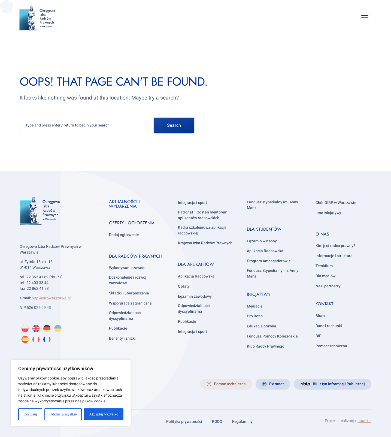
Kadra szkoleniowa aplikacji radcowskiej (202, 230)
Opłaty (184, 286)
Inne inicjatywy (328, 213)
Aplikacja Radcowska (196, 276)
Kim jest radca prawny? (335, 246)
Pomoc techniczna (331, 346)
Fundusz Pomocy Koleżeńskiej (273, 336)
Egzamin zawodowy (195, 296)
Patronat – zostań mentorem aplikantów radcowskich (202, 215)
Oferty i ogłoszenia (132, 223)
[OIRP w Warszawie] (44, 19)
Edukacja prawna (261, 326)
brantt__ (364, 421)
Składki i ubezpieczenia (129, 293)
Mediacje (254, 306)
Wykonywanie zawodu (128, 268)
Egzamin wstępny (262, 241)
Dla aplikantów (196, 264)
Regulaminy (242, 421)
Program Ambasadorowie (268, 261)
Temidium (324, 266)
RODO (217, 421)
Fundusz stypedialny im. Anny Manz (272, 205)
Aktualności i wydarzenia (124, 204)
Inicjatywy (259, 294)
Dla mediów (325, 276)
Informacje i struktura (334, 256)
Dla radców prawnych (135, 256)
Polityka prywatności (184, 421)
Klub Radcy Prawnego (265, 346)
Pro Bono (255, 316)
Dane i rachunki (329, 326)
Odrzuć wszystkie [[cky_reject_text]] (63, 414)
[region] (71, 393)
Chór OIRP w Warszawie (336, 203)
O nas (322, 234)
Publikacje (118, 328)
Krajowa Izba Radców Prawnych (205, 243)
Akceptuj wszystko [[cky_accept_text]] (103, 414)
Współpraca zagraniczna (130, 303)
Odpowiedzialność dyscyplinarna (125, 315)
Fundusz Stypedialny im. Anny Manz (272, 273)
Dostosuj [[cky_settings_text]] (30, 414)
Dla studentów (264, 229)
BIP (319, 336)
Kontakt (324, 304)
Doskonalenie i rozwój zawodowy (127, 280)
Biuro (320, 316)
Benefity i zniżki (122, 338)
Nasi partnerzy (328, 286)
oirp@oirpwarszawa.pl (51, 298)
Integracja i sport (192, 203)
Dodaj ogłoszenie (124, 235)
